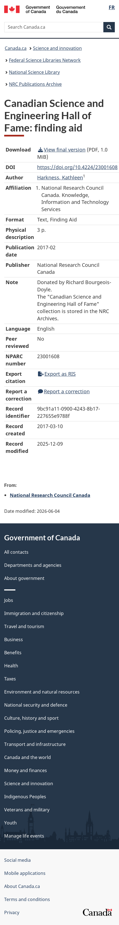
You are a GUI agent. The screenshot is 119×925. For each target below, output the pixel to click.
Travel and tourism (24, 626)
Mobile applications (25, 873)
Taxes (10, 679)
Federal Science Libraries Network (45, 60)
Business (13, 639)
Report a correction (64, 391)
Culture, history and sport (31, 718)
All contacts (16, 552)
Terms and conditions (27, 899)
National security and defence (35, 705)
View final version (61, 149)
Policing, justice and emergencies (39, 731)
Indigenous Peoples (25, 797)
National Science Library (34, 72)
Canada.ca (16, 48)
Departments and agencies (32, 565)
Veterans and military (26, 810)
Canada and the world (27, 757)
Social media (17, 860)
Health (11, 666)
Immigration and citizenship (34, 613)
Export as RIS (57, 373)
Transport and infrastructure (35, 744)
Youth (10, 823)
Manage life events (24, 836)
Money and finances (25, 770)
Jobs (8, 600)
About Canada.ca (22, 886)
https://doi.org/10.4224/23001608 (77, 167)
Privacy (11, 912)
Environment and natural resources (42, 692)
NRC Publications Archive (35, 84)
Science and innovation (57, 48)
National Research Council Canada (50, 495)
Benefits (13, 653)
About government (24, 578)
